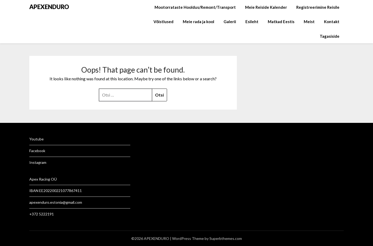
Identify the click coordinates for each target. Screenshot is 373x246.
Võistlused (163, 21)
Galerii (230, 21)
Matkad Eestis (281, 21)
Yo (31, 139)
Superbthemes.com (225, 238)
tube (40, 139)
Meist (309, 21)
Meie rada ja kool (198, 21)
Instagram (37, 162)
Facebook (37, 150)
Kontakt (331, 21)
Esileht (251, 21)
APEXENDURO (49, 6)
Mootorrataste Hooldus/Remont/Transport (195, 7)
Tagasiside (329, 36)
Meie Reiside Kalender (266, 7)
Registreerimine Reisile (317, 7)
